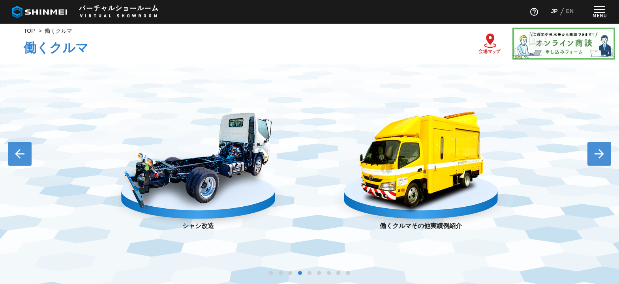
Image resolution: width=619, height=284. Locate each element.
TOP (29, 31)
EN (570, 11)
